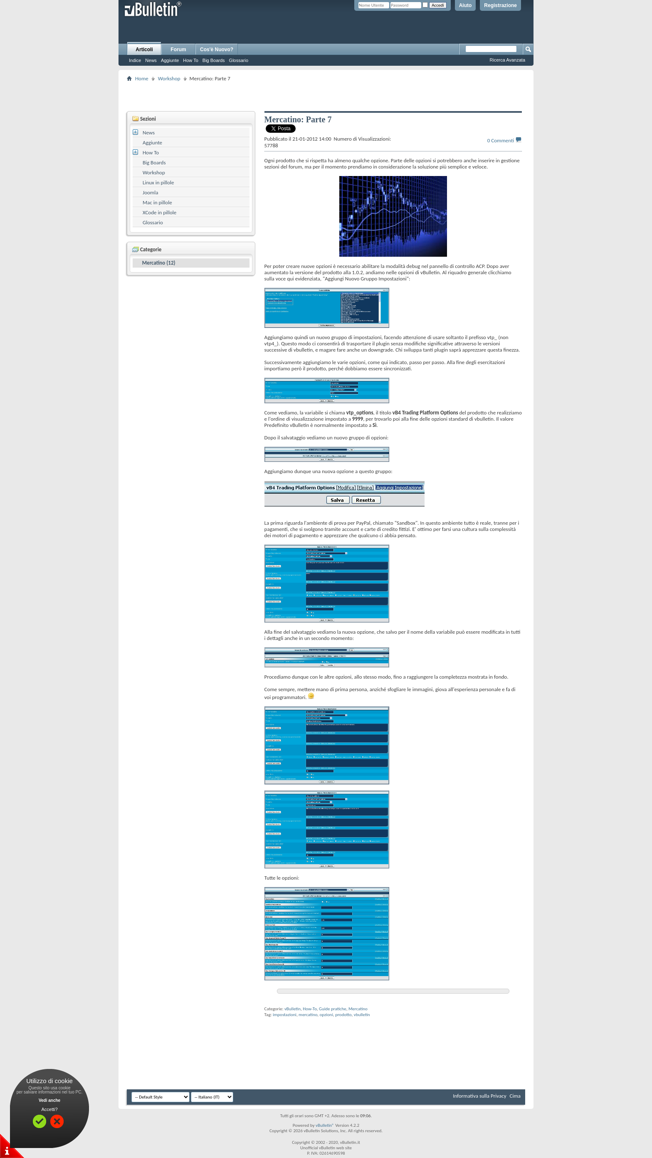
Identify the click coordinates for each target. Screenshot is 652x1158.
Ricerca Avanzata (507, 59)
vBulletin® (325, 1125)
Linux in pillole (158, 182)
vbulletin (362, 1014)
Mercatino (358, 1009)
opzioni (326, 1014)
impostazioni (284, 1014)
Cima (515, 1096)
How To (190, 60)
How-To (310, 1009)
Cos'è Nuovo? (216, 49)
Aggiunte (170, 60)
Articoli (144, 49)
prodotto (343, 1014)
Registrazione (500, 5)
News (151, 60)
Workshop (169, 78)
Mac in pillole (157, 202)
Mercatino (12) (158, 263)
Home (141, 78)
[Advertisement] (326, 96)
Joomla (150, 192)
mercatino (308, 1014)
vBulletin (292, 1009)
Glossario (238, 60)
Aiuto (465, 5)
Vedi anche (49, 1100)
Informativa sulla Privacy (479, 1096)
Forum (178, 49)
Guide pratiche (332, 1009)
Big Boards (214, 60)
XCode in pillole (159, 212)
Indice (135, 60)
